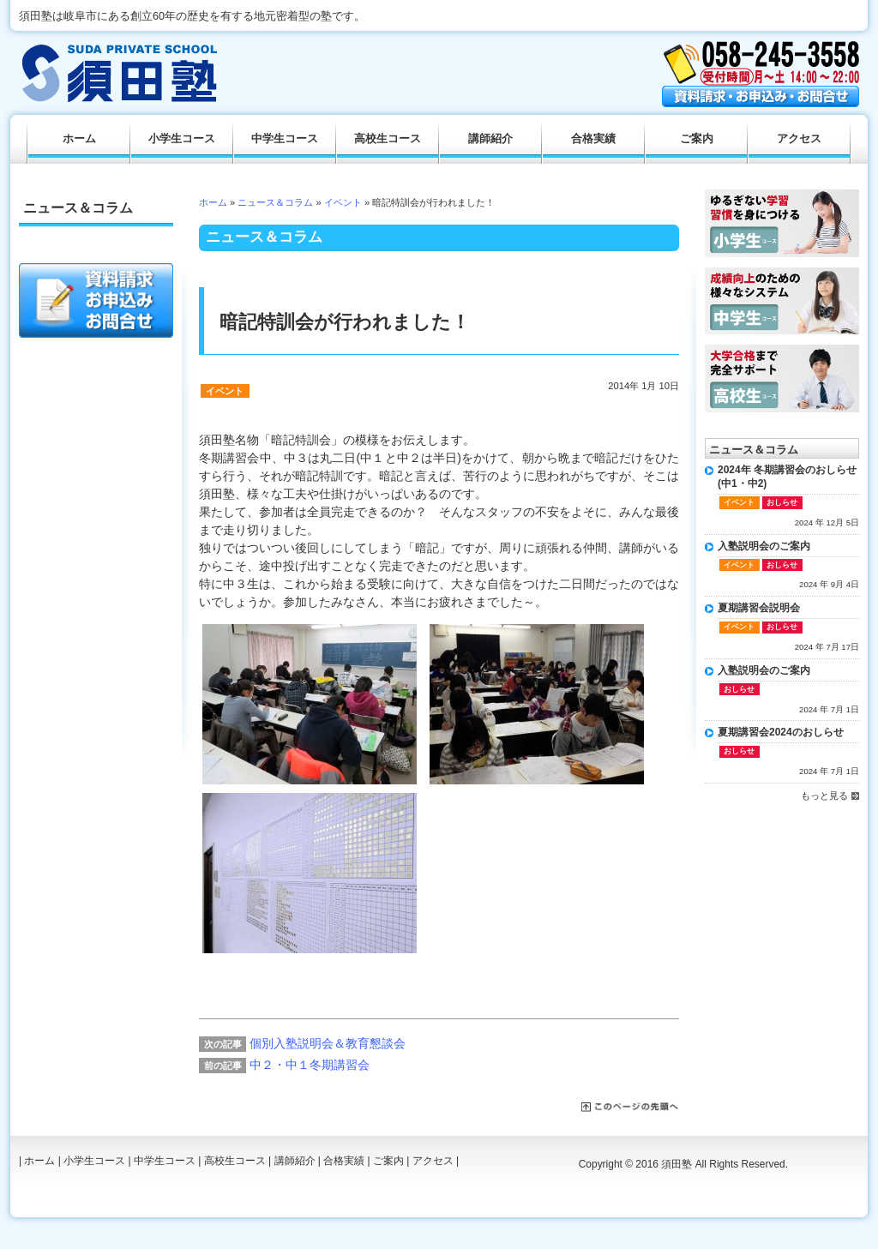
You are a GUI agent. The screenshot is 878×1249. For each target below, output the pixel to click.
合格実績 (593, 139)
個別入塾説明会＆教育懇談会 (328, 1043)
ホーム (213, 202)
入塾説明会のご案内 (764, 546)
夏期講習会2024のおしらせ (781, 732)
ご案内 (696, 139)
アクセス (799, 139)
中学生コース (284, 139)
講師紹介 (490, 139)
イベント (343, 202)
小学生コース (181, 139)
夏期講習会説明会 (759, 608)
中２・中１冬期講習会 (310, 1065)
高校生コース (387, 139)
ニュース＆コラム (275, 202)
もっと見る (824, 795)
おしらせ (782, 502)
